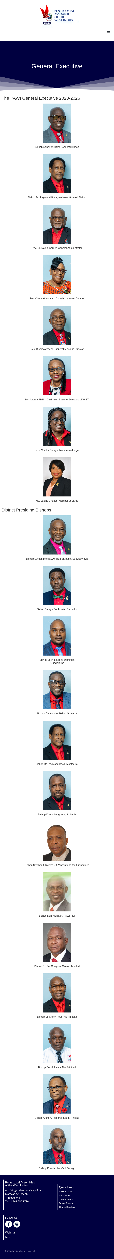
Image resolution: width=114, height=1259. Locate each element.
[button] (108, 32)
